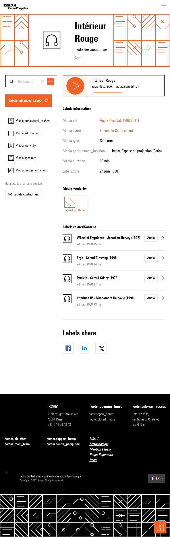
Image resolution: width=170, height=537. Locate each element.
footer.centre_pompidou (63, 444)
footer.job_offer (18, 439)
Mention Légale (102, 449)
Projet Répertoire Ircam (106, 457)
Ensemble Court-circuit (116, 130)
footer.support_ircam (64, 439)
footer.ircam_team (20, 444)
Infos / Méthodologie (106, 441)
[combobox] (31, 81)
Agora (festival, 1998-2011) (119, 120)
